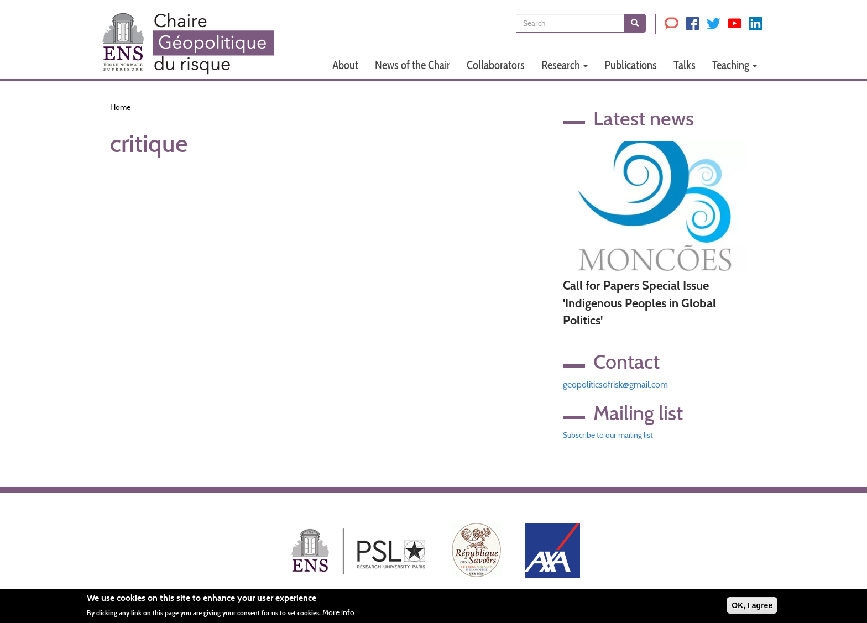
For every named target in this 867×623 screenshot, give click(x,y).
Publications (630, 65)
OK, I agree (752, 608)
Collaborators (496, 65)
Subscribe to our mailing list (608, 435)
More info (338, 615)
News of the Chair (412, 65)
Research (564, 65)
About (345, 65)
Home (120, 107)
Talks (684, 65)
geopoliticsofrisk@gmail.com (615, 384)
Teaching (734, 65)
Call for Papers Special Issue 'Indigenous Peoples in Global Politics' (639, 303)
